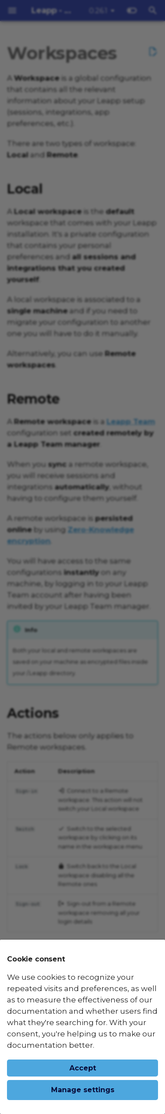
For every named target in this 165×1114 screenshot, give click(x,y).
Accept (82, 1068)
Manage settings (82, 1090)
